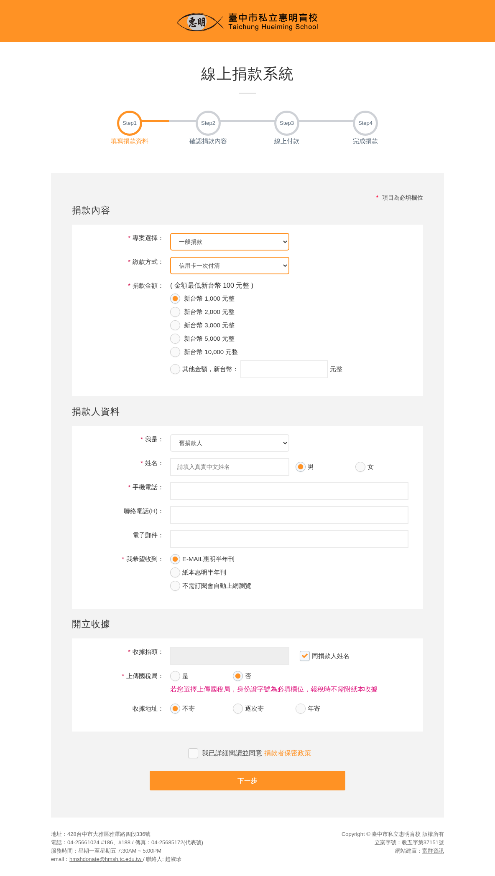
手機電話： (146, 487)
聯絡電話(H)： (144, 510)
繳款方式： (146, 261)
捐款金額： (146, 285)
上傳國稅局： (143, 675)
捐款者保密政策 (287, 753)
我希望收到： (143, 558)
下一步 (247, 780)
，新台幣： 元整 (256, 369)
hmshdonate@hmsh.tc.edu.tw (106, 859)
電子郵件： (148, 535)
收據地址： (148, 708)
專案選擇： (146, 237)
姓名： (152, 462)
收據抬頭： (146, 651)
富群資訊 (433, 851)
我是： (152, 439)
